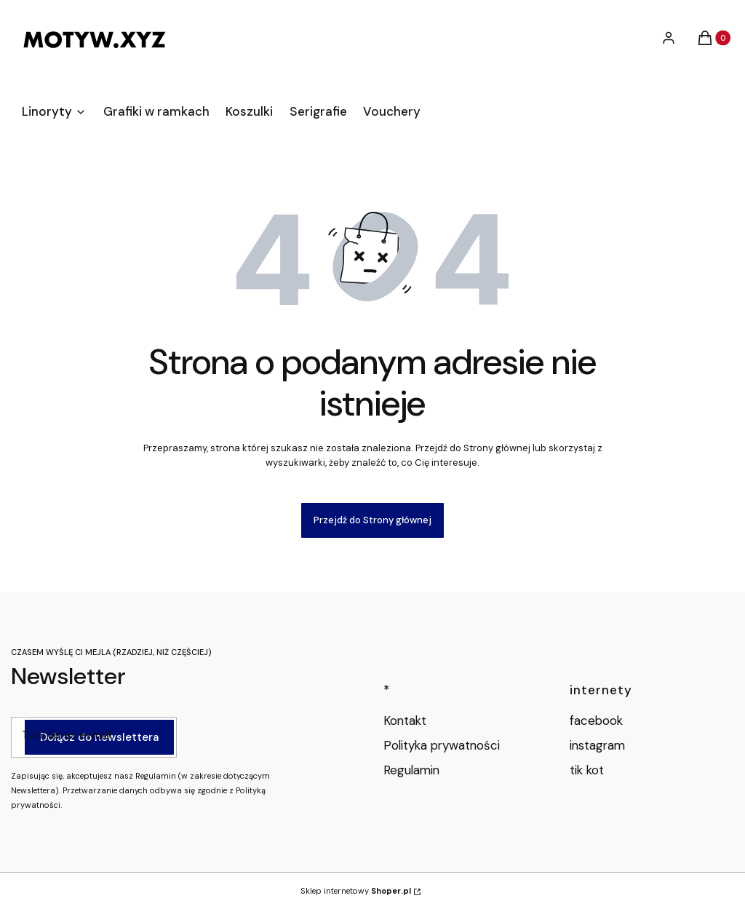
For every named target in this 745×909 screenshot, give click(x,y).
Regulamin (411, 770)
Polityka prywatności (441, 745)
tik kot (588, 770)
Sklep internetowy (355, 891)
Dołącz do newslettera (99, 737)
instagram (599, 745)
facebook (598, 720)
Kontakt (404, 720)
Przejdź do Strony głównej (372, 520)
